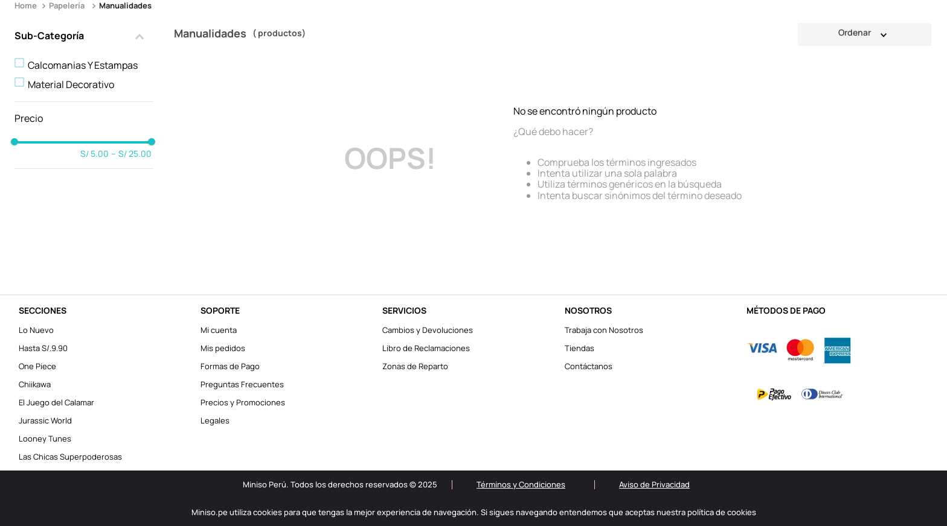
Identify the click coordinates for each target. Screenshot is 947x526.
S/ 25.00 (131, 154)
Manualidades (125, 5)
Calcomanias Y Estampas (83, 65)
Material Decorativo (71, 84)
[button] (83, 36)
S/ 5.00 (94, 154)
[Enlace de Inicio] (26, 5)
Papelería (67, 5)
